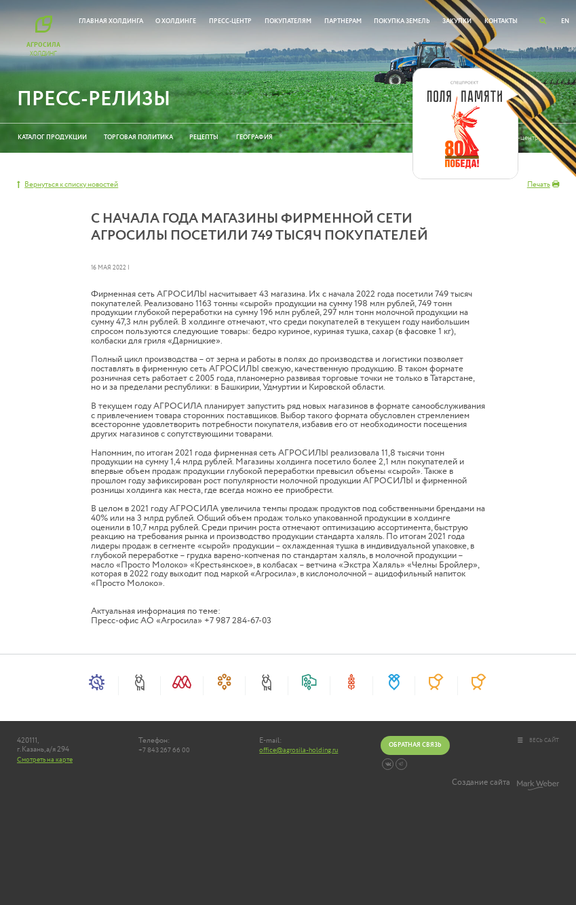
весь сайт (539, 740)
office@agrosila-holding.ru (298, 750)
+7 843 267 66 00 (164, 750)
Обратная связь (415, 744)
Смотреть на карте (45, 760)
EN (565, 21)
